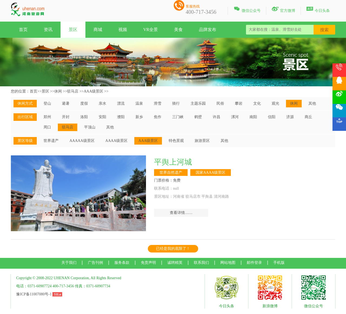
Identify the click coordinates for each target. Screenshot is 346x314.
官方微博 (283, 10)
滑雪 (157, 103)
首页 (23, 29)
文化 (257, 103)
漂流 (121, 103)
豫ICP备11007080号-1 (34, 294)
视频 (122, 29)
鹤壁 (198, 117)
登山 (47, 103)
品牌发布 (207, 29)
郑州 (47, 117)
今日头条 (318, 10)
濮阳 (121, 117)
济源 (290, 117)
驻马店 (72, 91)
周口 (47, 127)
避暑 (65, 103)
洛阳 (84, 117)
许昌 (216, 117)
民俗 (220, 103)
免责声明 (148, 263)
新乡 (139, 117)
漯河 (235, 117)
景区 (73, 29)
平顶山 (89, 127)
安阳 (102, 117)
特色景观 (176, 141)
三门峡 (178, 117)
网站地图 (227, 263)
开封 (65, 117)
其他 (312, 103)
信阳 (271, 117)
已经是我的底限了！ (173, 249)
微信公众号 (247, 10)
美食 (178, 29)
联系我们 (201, 263)
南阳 (253, 117)
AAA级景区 (93, 91)
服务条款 (121, 263)
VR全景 (150, 29)
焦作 (157, 117)
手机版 (279, 263)
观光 (275, 103)
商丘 (308, 117)
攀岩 (238, 103)
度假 (84, 103)
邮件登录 (254, 263)
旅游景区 (202, 141)
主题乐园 (198, 103)
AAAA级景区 (116, 141)
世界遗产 (51, 141)
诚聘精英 (174, 263)
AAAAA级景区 (82, 141)
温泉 (139, 103)
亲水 (102, 103)
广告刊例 (95, 263)
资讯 (48, 29)
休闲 (58, 91)
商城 (98, 29)
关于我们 (68, 263)
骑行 (176, 103)
